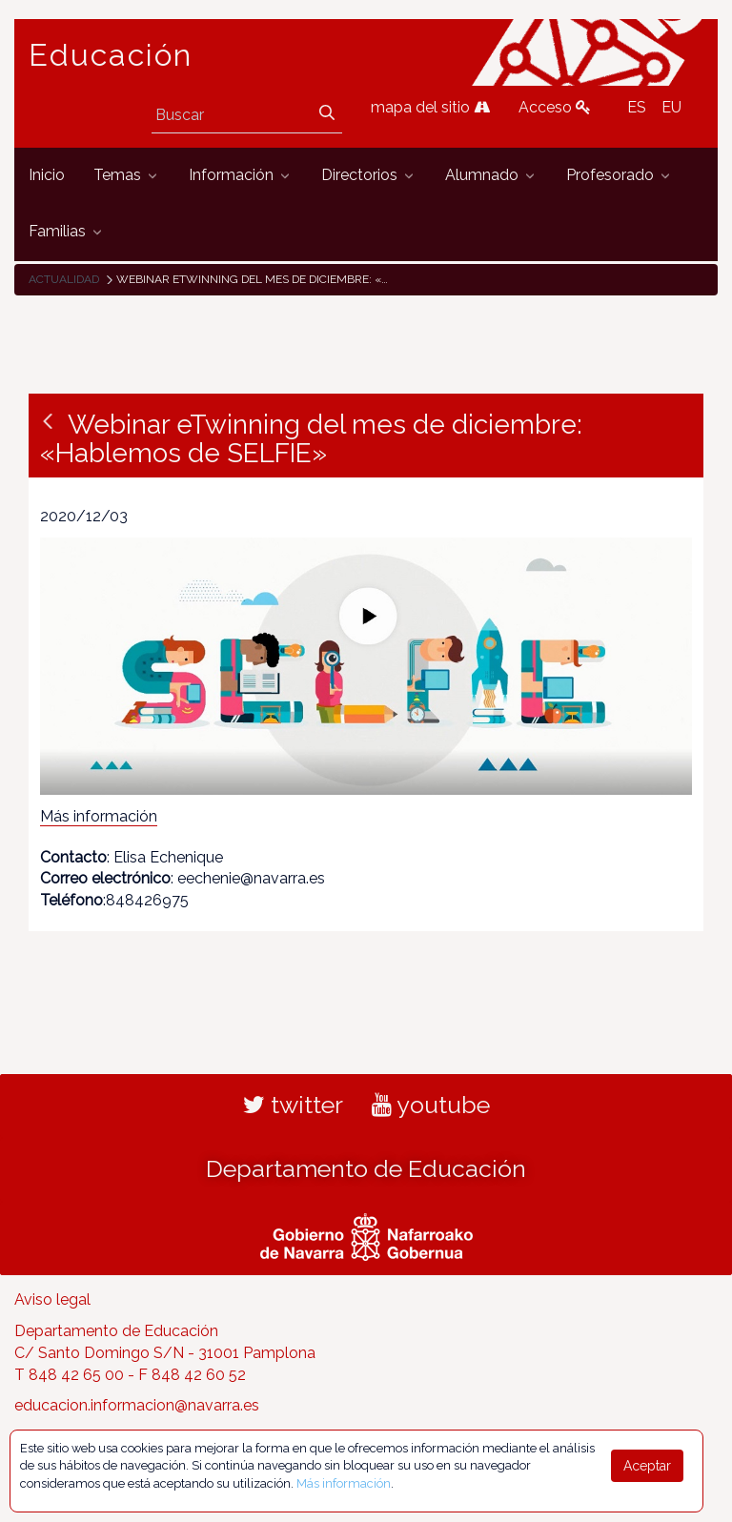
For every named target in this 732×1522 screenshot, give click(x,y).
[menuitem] (46, 176)
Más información (98, 816)
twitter (293, 1104)
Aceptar (647, 1465)
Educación (111, 55)
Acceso (554, 107)
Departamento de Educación (366, 1168)
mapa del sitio (430, 107)
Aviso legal (52, 1299)
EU (671, 107)
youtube (431, 1104)
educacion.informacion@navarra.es (136, 1405)
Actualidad (64, 279)
